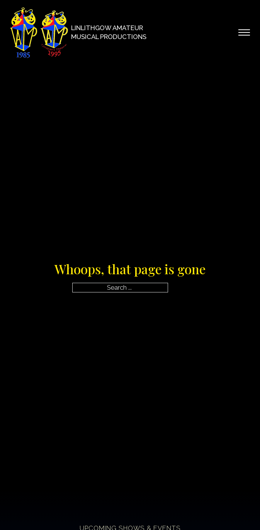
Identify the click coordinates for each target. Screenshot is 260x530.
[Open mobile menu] (244, 32)
